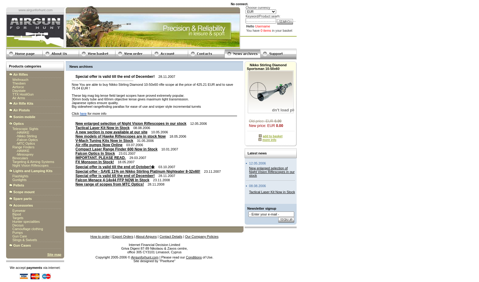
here (83, 113)
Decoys (18, 225)
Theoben (19, 83)
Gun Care (20, 236)
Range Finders (24, 147)
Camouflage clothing (28, 229)
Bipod (17, 214)
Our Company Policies (201, 236)
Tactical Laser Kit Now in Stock (272, 192)
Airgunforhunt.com (145, 257)
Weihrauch (20, 79)
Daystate (19, 90)
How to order (100, 236)
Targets (18, 218)
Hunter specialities (26, 221)
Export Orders (122, 236)
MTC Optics (26, 143)
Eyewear (19, 210)
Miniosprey (25, 154)
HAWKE (23, 132)
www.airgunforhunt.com (36, 10)
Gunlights (20, 180)
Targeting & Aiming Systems (33, 162)
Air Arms (19, 98)
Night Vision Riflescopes (31, 165)
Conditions (194, 257)
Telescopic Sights (25, 129)
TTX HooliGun (23, 94)
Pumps (18, 232)
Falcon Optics (27, 140)
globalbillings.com (154, 264)
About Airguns (146, 236)
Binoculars (20, 158)
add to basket (272, 136)
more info (269, 140)
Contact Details (170, 236)
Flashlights (21, 176)
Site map (54, 254)
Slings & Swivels (25, 240)
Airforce (18, 87)
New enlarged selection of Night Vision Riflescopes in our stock (271, 171)
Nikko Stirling (27, 136)
